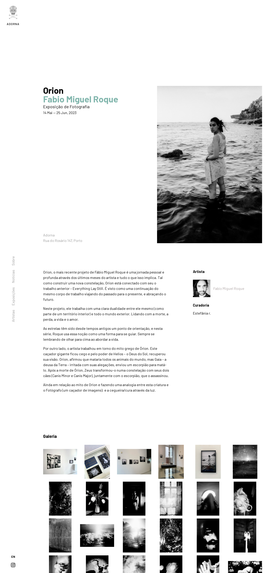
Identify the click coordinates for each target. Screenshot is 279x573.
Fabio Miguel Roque (228, 288)
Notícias (13, 276)
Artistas (13, 316)
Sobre (13, 261)
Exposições (13, 296)
